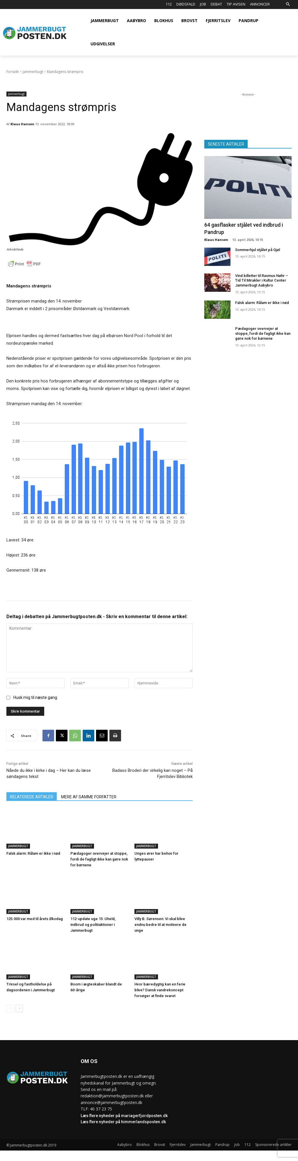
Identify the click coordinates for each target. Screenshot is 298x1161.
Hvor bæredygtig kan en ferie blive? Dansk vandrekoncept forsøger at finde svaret (159, 990)
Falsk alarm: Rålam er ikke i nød (33, 853)
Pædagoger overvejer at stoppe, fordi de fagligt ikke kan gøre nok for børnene (99, 859)
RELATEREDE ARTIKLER (31, 797)
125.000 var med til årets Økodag (34, 919)
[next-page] (19, 1008)
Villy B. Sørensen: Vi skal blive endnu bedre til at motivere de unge (160, 925)
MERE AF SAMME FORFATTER (88, 797)
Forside (12, 71)
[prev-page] (10, 1008)
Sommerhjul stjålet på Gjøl (257, 250)
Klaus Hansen (22, 124)
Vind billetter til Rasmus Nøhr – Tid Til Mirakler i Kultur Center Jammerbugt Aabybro (261, 280)
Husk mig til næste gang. (35, 697)
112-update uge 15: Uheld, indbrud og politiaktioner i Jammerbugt (93, 925)
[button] (288, 4)
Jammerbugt (33, 71)
